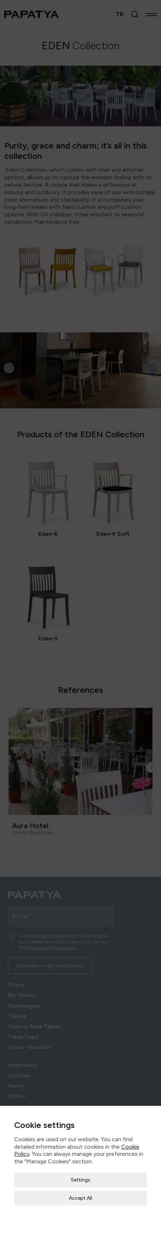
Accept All (80, 1182)
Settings (80, 1164)
